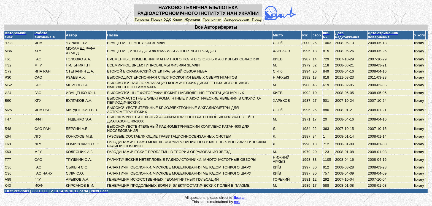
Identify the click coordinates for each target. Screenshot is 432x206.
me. (237, 202)
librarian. (240, 198)
